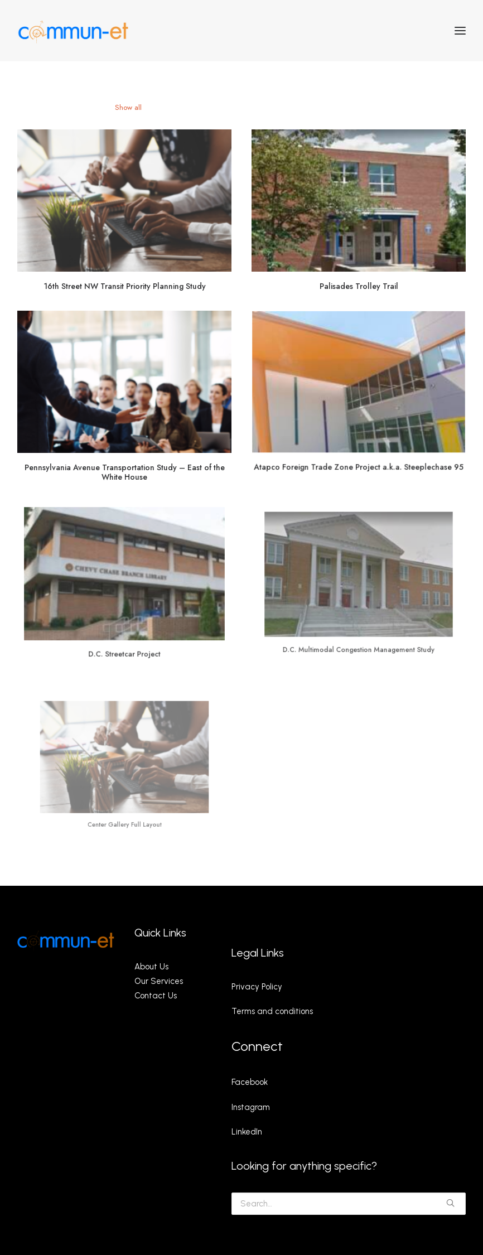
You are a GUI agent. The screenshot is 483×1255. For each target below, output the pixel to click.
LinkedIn (246, 1132)
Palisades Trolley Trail (359, 285)
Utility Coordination (291, 107)
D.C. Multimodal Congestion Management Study (359, 626)
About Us (151, 967)
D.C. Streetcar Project (124, 636)
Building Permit (225, 107)
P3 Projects (171, 107)
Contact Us (155, 996)
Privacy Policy (256, 987)
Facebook (249, 1082)
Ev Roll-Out (351, 107)
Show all (128, 107)
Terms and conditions (272, 1011)
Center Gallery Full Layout (124, 802)
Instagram (250, 1107)
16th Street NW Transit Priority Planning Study (124, 285)
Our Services (158, 981)
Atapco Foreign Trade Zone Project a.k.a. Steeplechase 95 (359, 461)
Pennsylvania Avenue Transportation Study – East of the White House (124, 469)
